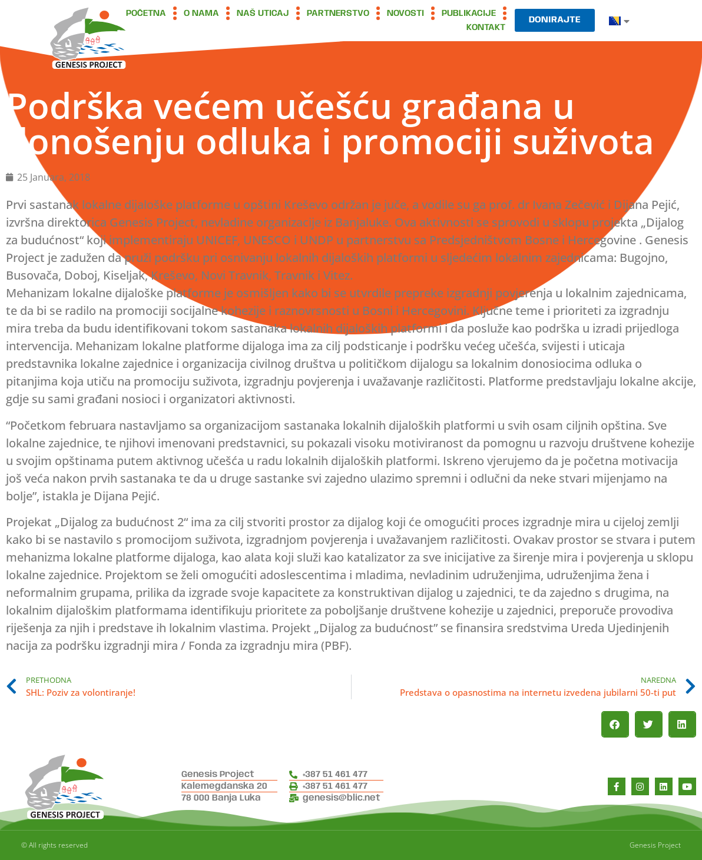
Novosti (405, 13)
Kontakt (485, 27)
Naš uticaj (263, 13)
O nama (201, 13)
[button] (615, 724)
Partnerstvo (338, 13)
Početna (146, 13)
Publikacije (469, 13)
